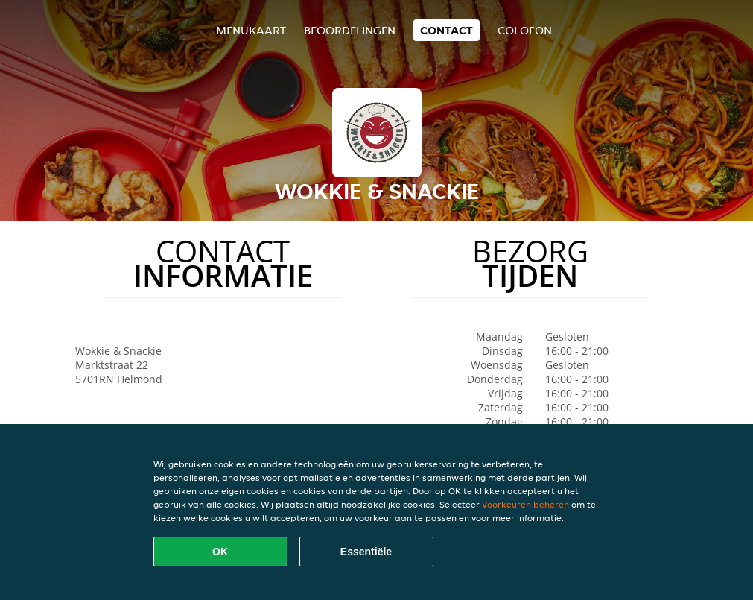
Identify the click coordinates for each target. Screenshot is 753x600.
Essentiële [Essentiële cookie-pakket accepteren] (366, 552)
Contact (446, 30)
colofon (525, 30)
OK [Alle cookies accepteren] (220, 552)
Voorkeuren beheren (525, 504)
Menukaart (251, 30)
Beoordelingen (349, 30)
